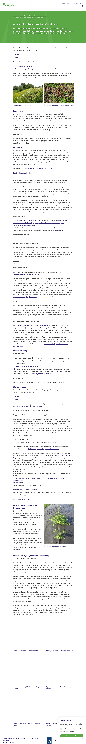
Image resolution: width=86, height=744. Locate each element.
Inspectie (64, 6)
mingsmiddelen (18, 483)
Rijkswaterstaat (7, 740)
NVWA (17, 55)
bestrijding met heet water (42, 374)
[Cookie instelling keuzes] (71, 730)
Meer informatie (64, 726)
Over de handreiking (66, 3)
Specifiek (22, 16)
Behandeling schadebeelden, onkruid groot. (39, 168)
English (81, 3)
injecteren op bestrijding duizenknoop (25, 297)
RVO (16, 57)
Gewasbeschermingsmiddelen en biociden (26, 274)
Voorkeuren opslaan (72, 739)
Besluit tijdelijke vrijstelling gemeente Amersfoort (43, 449)
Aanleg (41, 6)
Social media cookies (68, 731)
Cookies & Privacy (8, 742)
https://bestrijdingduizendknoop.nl (26, 221)
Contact (75, 3)
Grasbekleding (32, 6)
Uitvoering (56, 6)
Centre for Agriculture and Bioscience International (32, 326)
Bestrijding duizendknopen (23, 66)
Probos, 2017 (58, 230)
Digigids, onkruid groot (22, 499)
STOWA (34, 738)
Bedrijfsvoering (74, 6)
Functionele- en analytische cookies (72, 729)
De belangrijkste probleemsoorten (37, 16)
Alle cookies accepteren (72, 735)
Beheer (48, 6)
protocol (61, 73)
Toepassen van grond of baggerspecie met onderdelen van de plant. (36, 69)
